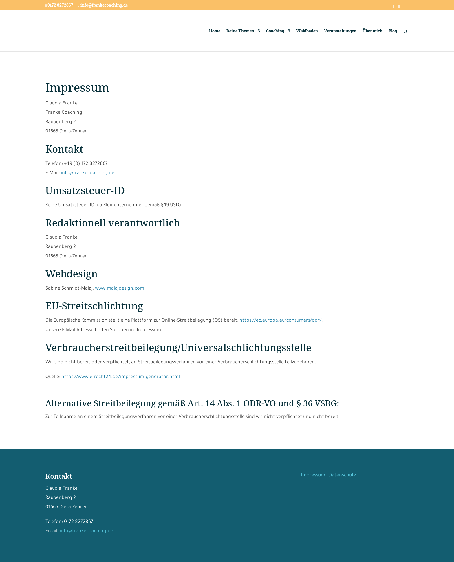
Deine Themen (240, 31)
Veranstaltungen (340, 31)
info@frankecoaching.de (87, 173)
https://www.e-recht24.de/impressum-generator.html (120, 377)
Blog (393, 31)
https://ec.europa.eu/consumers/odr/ (280, 320)
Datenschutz (342, 475)
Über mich (372, 31)
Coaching (275, 31)
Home (214, 31)
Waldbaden (307, 31)
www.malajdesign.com (119, 288)
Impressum (313, 475)
